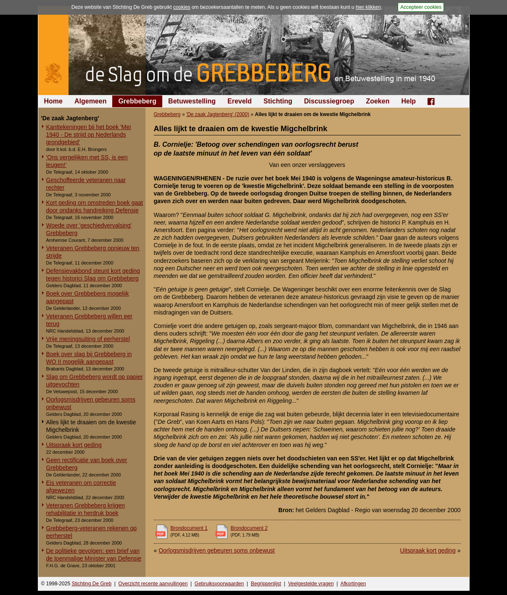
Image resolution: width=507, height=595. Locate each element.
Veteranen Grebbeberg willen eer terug (89, 320)
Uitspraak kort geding (74, 445)
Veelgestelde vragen (311, 584)
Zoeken (377, 101)
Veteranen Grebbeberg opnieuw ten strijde (93, 252)
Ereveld (239, 101)
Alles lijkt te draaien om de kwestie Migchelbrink (91, 426)
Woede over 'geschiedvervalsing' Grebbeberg (89, 229)
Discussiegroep (329, 101)
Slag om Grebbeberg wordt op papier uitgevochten (94, 380)
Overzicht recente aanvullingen (153, 584)
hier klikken (368, 7)
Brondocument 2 (249, 528)
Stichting (278, 101)
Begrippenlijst (266, 584)
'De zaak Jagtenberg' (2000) (217, 114)
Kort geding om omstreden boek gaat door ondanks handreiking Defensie (94, 206)
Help (408, 101)
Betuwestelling (192, 101)
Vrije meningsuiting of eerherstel (88, 339)
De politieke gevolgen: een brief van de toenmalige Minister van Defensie (93, 554)
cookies (181, 7)
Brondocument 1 (189, 528)
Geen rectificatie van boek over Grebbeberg (86, 464)
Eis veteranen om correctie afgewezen (81, 486)
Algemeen (90, 101)
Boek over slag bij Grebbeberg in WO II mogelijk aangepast (89, 358)
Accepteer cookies (420, 7)
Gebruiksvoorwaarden (219, 584)
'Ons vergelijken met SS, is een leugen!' (87, 161)
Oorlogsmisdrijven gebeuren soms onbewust (90, 403)
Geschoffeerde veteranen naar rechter (86, 184)
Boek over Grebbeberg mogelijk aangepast (87, 297)
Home (53, 101)
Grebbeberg (137, 101)
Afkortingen (353, 584)
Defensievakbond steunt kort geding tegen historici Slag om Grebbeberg (93, 274)
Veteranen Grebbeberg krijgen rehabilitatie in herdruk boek (85, 509)
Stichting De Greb (91, 584)
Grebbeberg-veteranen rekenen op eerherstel (91, 532)
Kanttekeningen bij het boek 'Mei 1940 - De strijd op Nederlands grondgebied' (88, 134)
